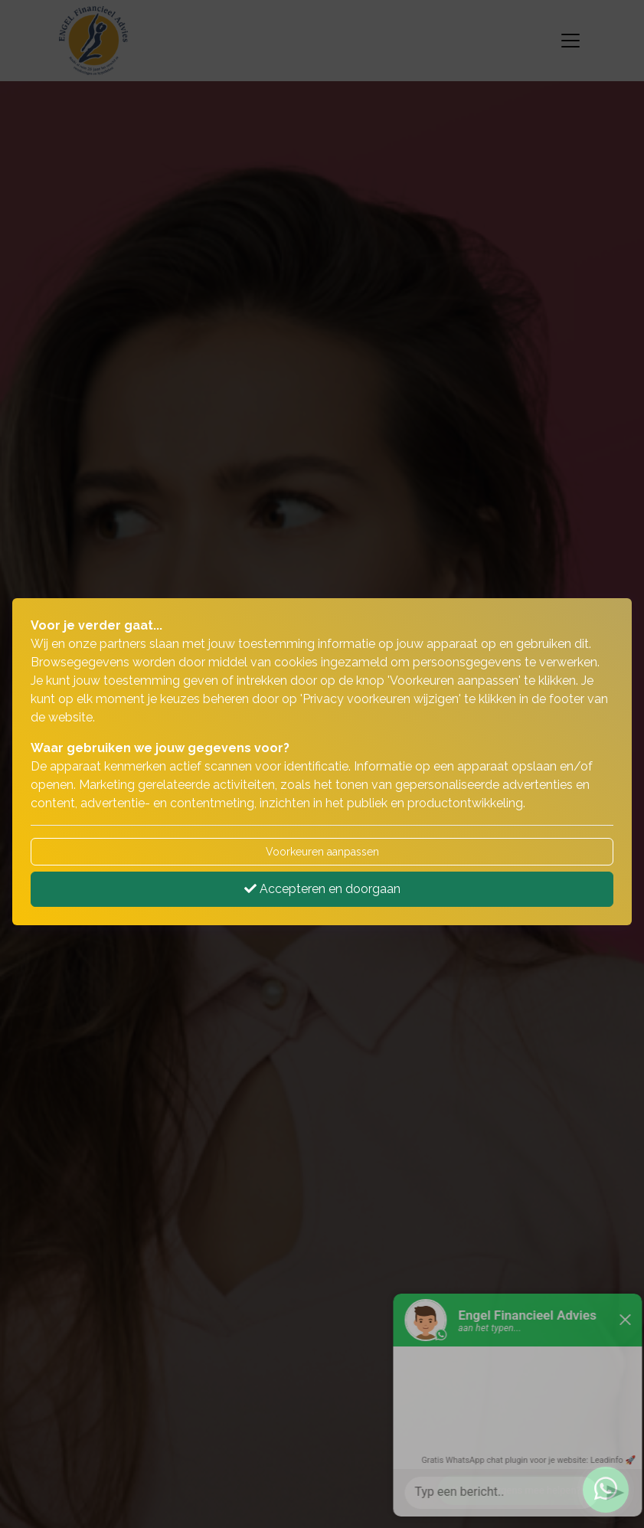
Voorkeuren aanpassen (322, 852)
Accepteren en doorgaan (322, 889)
